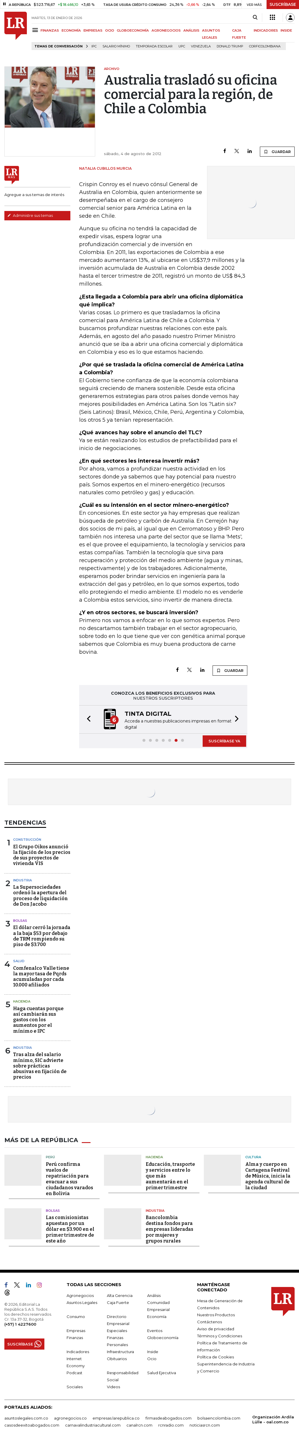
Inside (152, 1351)
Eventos (154, 1330)
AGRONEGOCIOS (166, 30)
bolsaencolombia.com (218, 1418)
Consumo (76, 1316)
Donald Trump (230, 46)
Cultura (253, 1157)
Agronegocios (80, 1295)
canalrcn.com (139, 1425)
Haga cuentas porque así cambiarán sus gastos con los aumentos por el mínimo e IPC (38, 1020)
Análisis (154, 1295)
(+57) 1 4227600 (20, 1324)
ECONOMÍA (71, 30)
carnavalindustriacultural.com (93, 1425)
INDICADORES (266, 30)
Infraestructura (120, 1351)
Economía (156, 1316)
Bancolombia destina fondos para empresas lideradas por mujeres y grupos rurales (169, 1229)
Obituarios (117, 1358)
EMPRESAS (93, 30)
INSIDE (286, 30)
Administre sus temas (30, 215)
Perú (50, 1157)
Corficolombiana (265, 46)
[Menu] (36, 30)
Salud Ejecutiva (161, 1372)
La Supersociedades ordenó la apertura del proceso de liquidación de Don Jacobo (40, 895)
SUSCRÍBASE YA (224, 741)
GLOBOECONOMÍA (133, 30)
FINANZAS (50, 30)
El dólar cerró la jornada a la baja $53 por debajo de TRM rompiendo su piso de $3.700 (41, 936)
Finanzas (75, 1337)
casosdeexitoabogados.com (31, 1425)
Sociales (75, 1386)
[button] (87, 719)
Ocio (152, 1358)
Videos (113, 1386)
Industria (22, 880)
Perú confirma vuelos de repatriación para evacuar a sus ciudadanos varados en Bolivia (69, 1178)
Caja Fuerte (118, 1302)
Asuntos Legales (82, 1302)
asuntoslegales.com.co (26, 1418)
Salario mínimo (116, 46)
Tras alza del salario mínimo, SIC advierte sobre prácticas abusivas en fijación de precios (40, 1066)
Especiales (117, 1330)
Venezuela (201, 46)
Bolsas (20, 921)
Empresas (76, 1330)
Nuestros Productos (216, 1314)
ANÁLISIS (191, 30)
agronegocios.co (70, 1418)
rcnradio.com (171, 1425)
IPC (94, 46)
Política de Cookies (215, 1357)
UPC (181, 46)
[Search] (255, 17)
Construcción (27, 840)
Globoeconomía (162, 1337)
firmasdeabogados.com (168, 1418)
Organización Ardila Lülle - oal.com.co (273, 1419)
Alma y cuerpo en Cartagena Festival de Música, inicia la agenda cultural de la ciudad (268, 1175)
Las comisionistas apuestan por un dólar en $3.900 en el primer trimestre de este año (70, 1229)
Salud (19, 961)
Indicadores (78, 1351)
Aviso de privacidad (215, 1328)
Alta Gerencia (120, 1295)
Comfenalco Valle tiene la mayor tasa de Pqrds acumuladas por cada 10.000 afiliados (41, 976)
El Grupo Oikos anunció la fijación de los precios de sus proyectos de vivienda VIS (41, 855)
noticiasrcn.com (205, 1425)
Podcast (74, 1372)
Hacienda (21, 1001)
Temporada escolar (154, 46)
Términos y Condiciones (219, 1336)
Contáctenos (209, 1321)
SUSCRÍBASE (283, 4)
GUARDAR (277, 151)
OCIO (109, 30)
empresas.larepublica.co (116, 1418)
